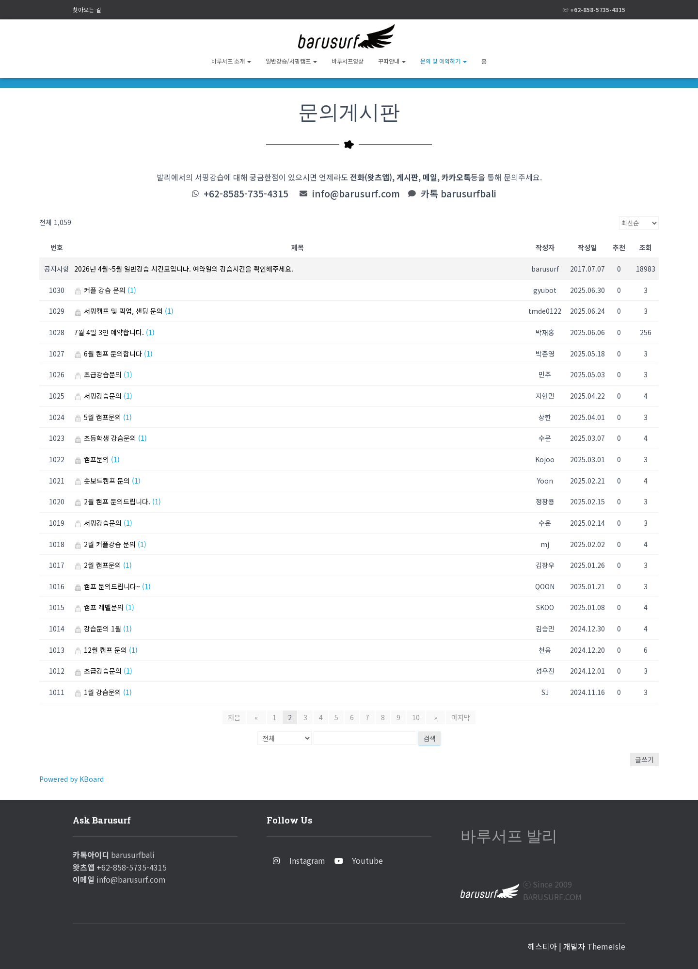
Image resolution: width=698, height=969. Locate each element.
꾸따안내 (392, 61)
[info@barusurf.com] (304, 193)
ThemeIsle (606, 946)
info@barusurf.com (357, 193)
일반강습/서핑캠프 (291, 61)
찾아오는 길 (87, 9)
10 (416, 717)
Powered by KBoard (71, 779)
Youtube (367, 860)
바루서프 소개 (231, 61)
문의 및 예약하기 (443, 61)
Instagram (307, 860)
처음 (239, 717)
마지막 (455, 717)
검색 (429, 738)
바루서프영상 (348, 61)
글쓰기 (644, 759)
